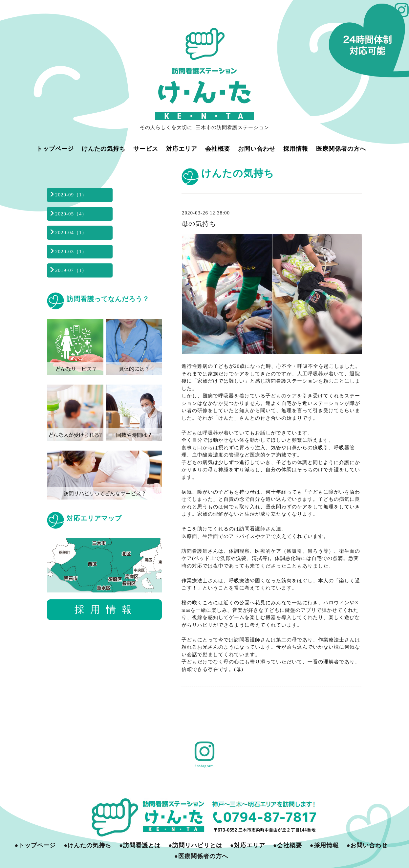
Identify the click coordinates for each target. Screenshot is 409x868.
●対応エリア (247, 845)
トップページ (55, 148)
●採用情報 (324, 845)
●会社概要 (287, 845)
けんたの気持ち (103, 148)
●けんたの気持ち (87, 845)
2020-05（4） (71, 213)
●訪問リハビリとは (195, 845)
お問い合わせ (256, 148)
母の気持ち (199, 223)
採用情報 (295, 148)
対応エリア (181, 148)
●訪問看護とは (140, 845)
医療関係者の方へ (341, 148)
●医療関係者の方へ (201, 856)
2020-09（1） (71, 194)
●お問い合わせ (367, 845)
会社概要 (217, 148)
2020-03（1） (71, 251)
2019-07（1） (71, 270)
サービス (145, 148)
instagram (204, 766)
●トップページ (35, 845)
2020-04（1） (71, 232)
